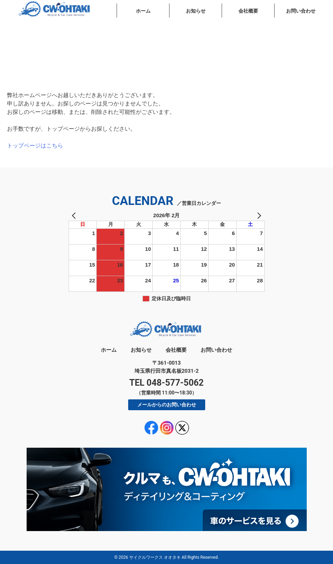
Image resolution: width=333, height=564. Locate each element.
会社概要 (248, 11)
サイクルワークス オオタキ (155, 557)
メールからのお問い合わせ (166, 404)
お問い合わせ (300, 11)
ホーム (143, 11)
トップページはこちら (35, 145)
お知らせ (196, 11)
